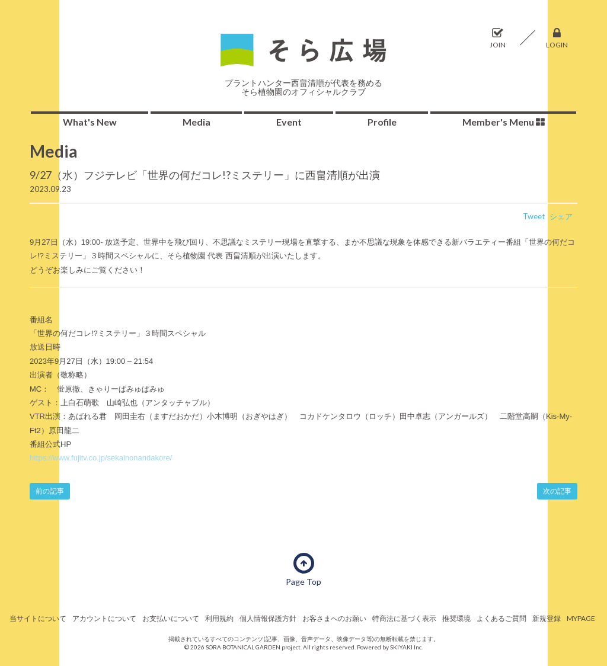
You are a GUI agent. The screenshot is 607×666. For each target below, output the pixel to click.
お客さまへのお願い (334, 618)
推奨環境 (456, 618)
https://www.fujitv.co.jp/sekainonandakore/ (101, 457)
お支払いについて (170, 618)
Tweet (534, 216)
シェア (561, 216)
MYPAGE (581, 618)
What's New (90, 121)
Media (196, 121)
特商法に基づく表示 (404, 618)
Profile (382, 121)
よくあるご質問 (501, 618)
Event (289, 121)
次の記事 (557, 490)
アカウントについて (104, 618)
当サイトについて (37, 618)
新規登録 (546, 618)
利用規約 (219, 618)
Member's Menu (503, 121)
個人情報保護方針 (267, 618)
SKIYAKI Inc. (406, 647)
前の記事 (50, 490)
